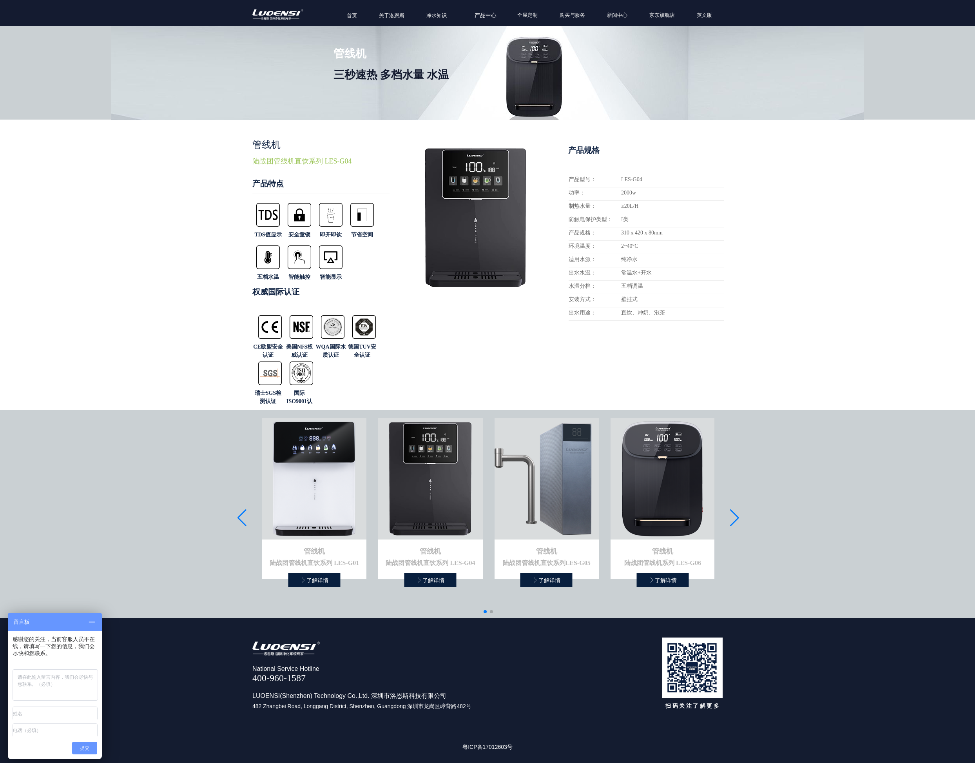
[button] (485, 611)
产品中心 (486, 15)
